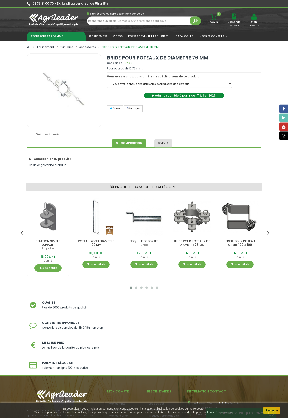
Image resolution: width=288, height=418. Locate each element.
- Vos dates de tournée (122, 367)
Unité (144, 245)
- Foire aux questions (160, 373)
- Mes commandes (119, 355)
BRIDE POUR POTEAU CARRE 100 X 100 (240, 243)
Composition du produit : (50, 159)
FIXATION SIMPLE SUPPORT (48, 243)
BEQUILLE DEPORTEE (144, 241)
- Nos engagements (160, 367)
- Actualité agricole (119, 377)
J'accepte (271, 410)
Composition (129, 142)
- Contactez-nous (158, 379)
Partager (133, 108)
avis (163, 142)
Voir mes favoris (47, 134)
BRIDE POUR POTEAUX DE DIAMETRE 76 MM (192, 243)
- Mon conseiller (117, 361)
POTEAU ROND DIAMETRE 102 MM (96, 243)
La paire (48, 248)
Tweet (115, 108)
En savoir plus (224, 412)
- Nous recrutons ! (118, 383)
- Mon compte (116, 349)
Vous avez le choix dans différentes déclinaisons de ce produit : (153, 76)
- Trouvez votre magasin (163, 361)
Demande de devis (234, 23)
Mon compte (254, 23)
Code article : (115, 63)
